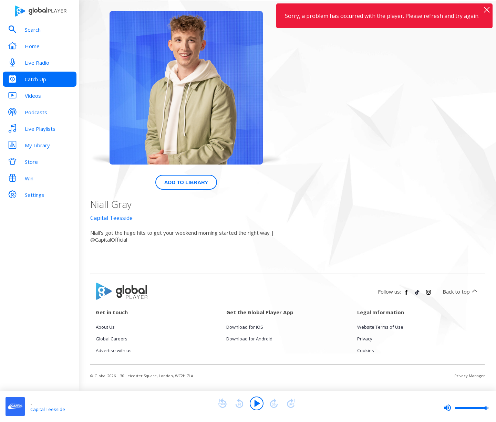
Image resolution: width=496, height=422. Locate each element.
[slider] (466, 407)
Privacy (364, 339)
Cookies (365, 350)
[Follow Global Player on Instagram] (428, 295)
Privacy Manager (469, 375)
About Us (105, 327)
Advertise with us (114, 350)
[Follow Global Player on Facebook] (406, 295)
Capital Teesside (111, 218)
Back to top (461, 291)
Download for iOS (244, 327)
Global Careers (111, 339)
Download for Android (249, 339)
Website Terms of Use (380, 327)
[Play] (257, 403)
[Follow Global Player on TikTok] (417, 295)
